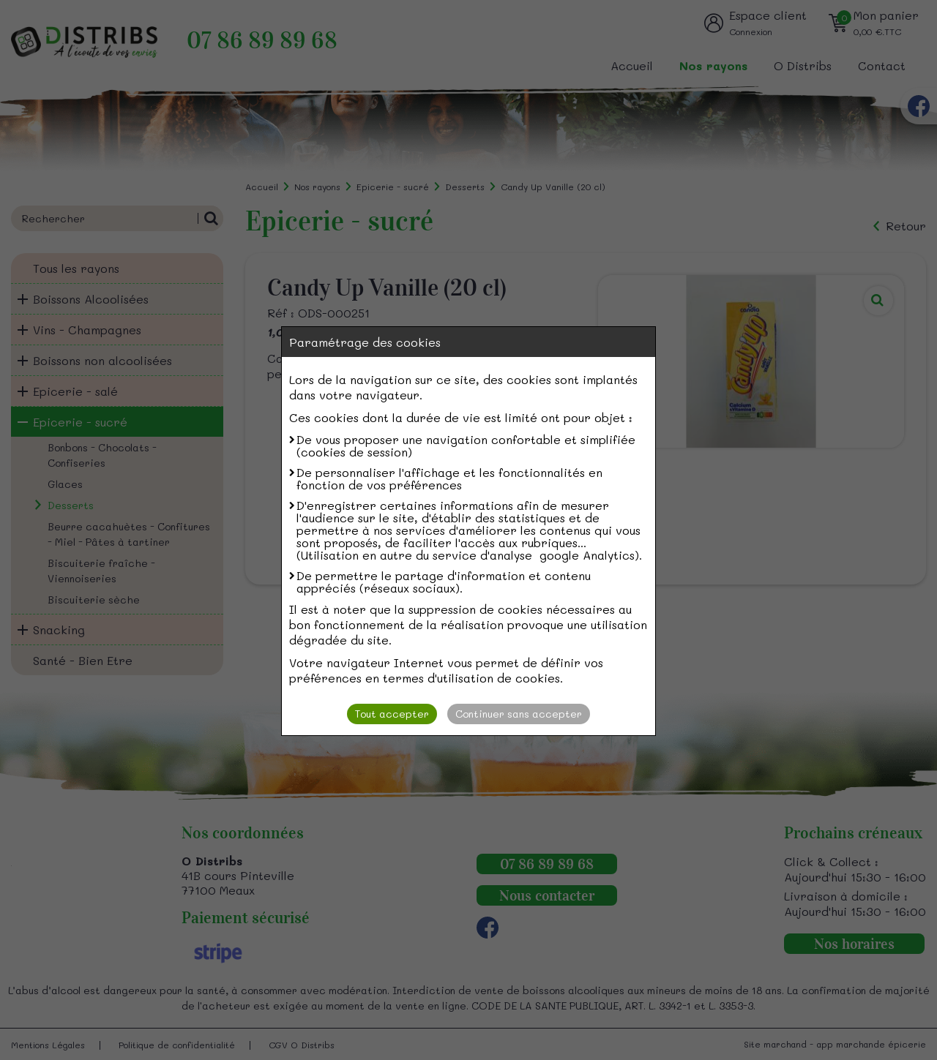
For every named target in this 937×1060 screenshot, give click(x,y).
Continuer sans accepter (518, 714)
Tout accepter (392, 714)
